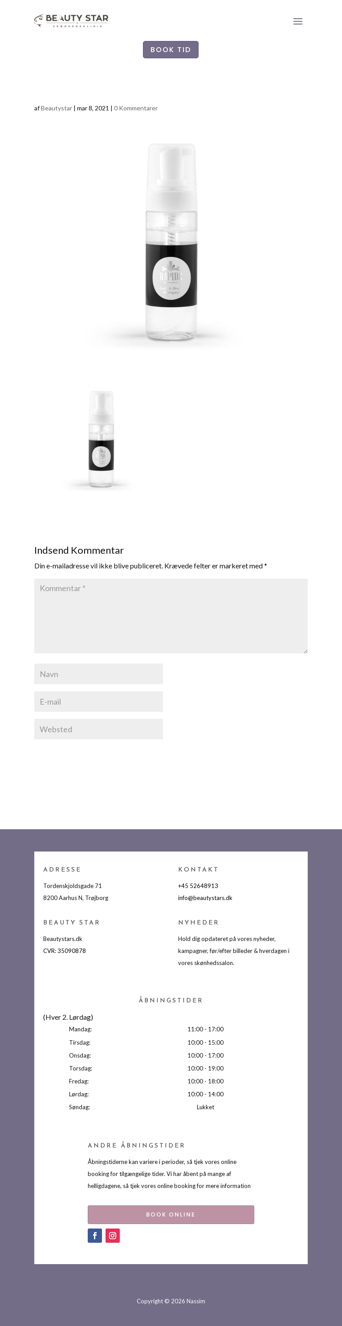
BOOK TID (171, 50)
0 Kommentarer (136, 108)
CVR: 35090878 (64, 950)
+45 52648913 (198, 885)
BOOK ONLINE (170, 1212)
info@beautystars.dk (205, 897)
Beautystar (56, 108)
